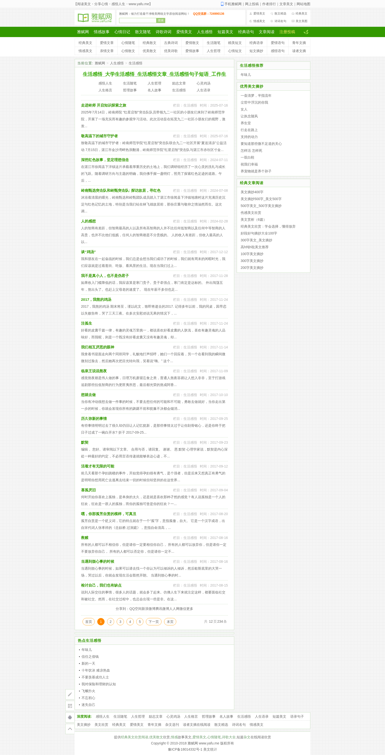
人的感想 (88, 221)
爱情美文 (259, 13)
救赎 (84, 537)
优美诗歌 (171, 51)
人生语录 (262, 716)
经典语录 (256, 43)
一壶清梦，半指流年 (256, 95)
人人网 (174, 609)
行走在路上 (249, 130)
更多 (189, 609)
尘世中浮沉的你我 (254, 102)
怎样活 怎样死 (251, 150)
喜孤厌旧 (88, 490)
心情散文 (128, 51)
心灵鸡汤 (173, 716)
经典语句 (246, 32)
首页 (88, 622)
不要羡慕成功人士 (95, 677)
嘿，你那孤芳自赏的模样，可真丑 (108, 514)
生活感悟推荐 (251, 65)
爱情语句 (278, 43)
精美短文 (235, 43)
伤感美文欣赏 (251, 213)
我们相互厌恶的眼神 (97, 347)
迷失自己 (88, 705)
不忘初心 (88, 698)
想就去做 (88, 395)
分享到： (122, 609)
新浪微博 (148, 609)
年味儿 (87, 650)
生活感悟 (135, 63)
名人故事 (226, 716)
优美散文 (149, 51)
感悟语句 (278, 51)
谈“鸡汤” (88, 252)
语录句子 (297, 716)
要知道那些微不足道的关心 (261, 144)
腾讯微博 (162, 609)
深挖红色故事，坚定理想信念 (105, 160)
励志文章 (156, 716)
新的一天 (88, 663)
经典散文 (149, 43)
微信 (182, 609)
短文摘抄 (256, 51)
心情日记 (122, 32)
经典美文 (301, 13)
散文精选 (280, 13)
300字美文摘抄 (252, 261)
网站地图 (303, 4)
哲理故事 (209, 716)
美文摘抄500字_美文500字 (261, 199)
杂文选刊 (172, 725)
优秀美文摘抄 (251, 86)
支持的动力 (249, 137)
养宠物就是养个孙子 (256, 171)
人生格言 (191, 716)
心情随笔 (128, 43)
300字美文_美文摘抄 (256, 240)
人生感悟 (205, 32)
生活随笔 (213, 43)
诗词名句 (280, 21)
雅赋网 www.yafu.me (203, 743)
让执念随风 (249, 116)
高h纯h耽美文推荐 (255, 247)
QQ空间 (135, 609)
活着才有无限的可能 (97, 466)
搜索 (161, 20)
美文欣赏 (101, 725)
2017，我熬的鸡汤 (96, 299)
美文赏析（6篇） (254, 219)
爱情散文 (192, 43)
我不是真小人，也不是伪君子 (105, 276)
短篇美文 (225, 32)
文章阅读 (267, 32)
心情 (210, 737)
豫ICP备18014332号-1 (185, 749)
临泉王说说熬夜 (94, 371)
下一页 (154, 622)
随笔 (217, 737)
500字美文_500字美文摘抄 (261, 206)
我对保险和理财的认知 (99, 684)
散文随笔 (143, 32)
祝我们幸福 (249, 164)
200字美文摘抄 (252, 268)
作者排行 (269, 4)
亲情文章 (107, 51)
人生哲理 (213, 51)
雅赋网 (83, 32)
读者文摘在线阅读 (196, 725)
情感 (174, 737)
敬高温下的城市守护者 (99, 136)
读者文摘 (299, 51)
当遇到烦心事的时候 (97, 561)
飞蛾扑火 (88, 691)
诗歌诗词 (163, 32)
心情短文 (235, 51)
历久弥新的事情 (94, 418)
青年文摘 (299, 43)
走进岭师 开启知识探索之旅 (103, 105)
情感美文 (259, 21)
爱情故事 (192, 51)
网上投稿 (252, 4)
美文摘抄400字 (252, 192)
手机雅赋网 (233, 4)
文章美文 (286, 4)
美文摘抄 (84, 725)
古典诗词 (171, 43)
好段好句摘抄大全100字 (259, 233)
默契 (84, 442)
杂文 (247, 737)
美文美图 (301, 21)
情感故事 (102, 32)
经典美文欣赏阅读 (134, 737)
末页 (170, 622)
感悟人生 (103, 716)
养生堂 (246, 123)
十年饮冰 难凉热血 (96, 670)
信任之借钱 (90, 657)
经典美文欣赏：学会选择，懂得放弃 (268, 226)
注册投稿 (287, 32)
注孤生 (86, 323)
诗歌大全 (229, 737)
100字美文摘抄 (252, 254)
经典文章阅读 (251, 183)
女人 (244, 109)
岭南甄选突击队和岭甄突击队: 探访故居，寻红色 (121, 190)
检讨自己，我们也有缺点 (101, 585)
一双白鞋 (247, 157)
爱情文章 (107, 43)
